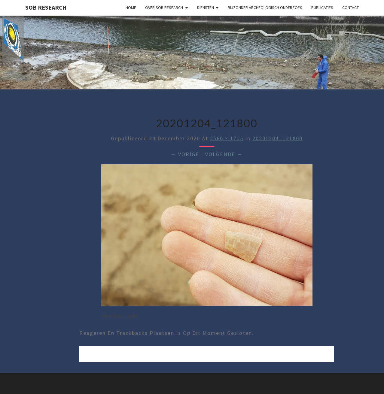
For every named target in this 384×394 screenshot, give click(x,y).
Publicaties (322, 7)
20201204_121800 (277, 138)
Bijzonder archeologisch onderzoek (265, 7)
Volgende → (224, 154)
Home (131, 7)
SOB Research (46, 7)
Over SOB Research (164, 7)
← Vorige (184, 154)
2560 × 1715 (226, 138)
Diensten (205, 7)
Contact (350, 7)
